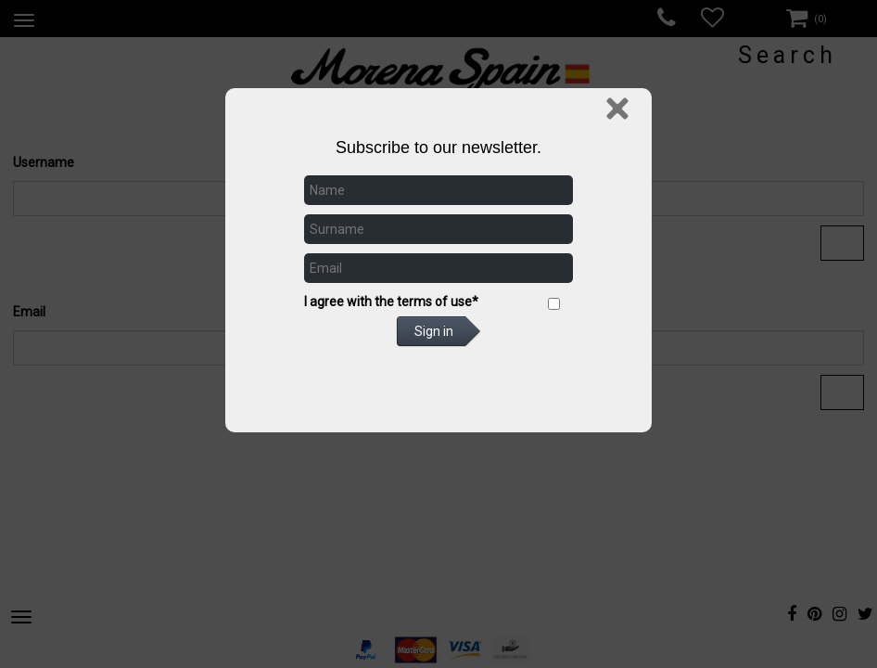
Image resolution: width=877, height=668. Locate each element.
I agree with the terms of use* (391, 301)
